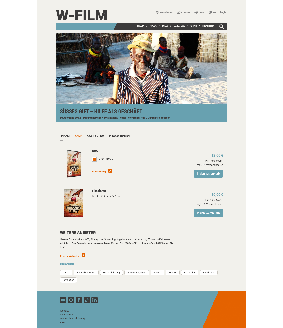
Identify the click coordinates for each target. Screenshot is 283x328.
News (153, 26)
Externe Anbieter (72, 256)
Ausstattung (102, 171)
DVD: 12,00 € (106, 158)
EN (212, 12)
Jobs (199, 12)
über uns (208, 26)
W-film (82, 15)
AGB (62, 322)
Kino (165, 26)
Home (140, 26)
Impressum (66, 314)
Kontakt (183, 12)
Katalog (179, 26)
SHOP (193, 26)
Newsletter (164, 12)
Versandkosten (213, 164)
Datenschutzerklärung (72, 318)
